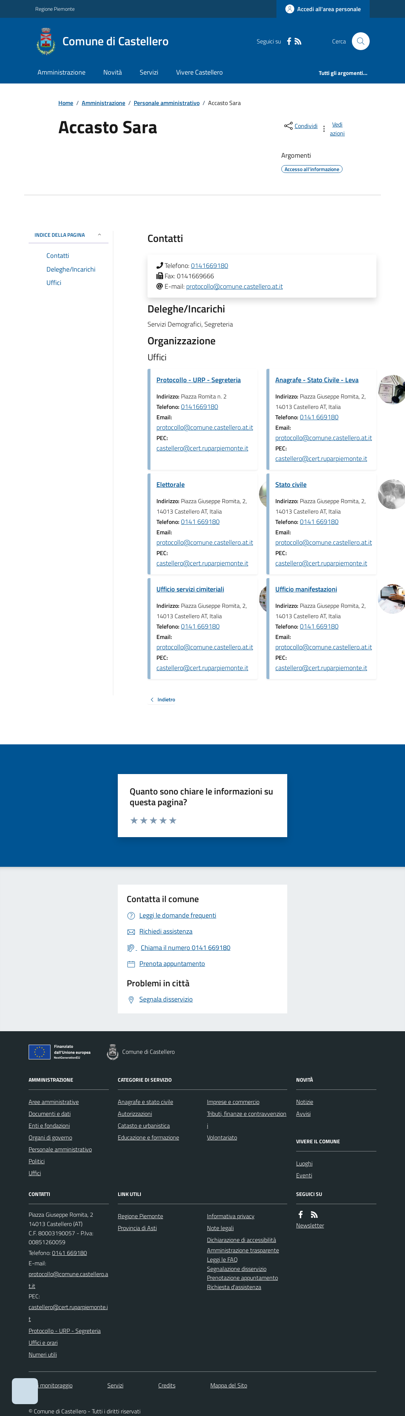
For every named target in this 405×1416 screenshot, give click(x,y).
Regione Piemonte (55, 9)
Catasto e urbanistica (144, 1125)
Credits (166, 1385)
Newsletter (310, 1225)
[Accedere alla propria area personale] (323, 9)
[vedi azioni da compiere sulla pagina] (333, 129)
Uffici (35, 1172)
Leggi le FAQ (222, 1259)
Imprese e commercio (233, 1101)
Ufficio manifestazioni (306, 589)
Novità (112, 72)
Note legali (220, 1227)
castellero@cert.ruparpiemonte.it (202, 448)
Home (65, 102)
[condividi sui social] (300, 126)
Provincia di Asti (137, 1227)
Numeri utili (43, 1354)
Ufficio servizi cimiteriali (190, 589)
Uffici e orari (43, 1342)
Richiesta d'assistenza (234, 1286)
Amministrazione (61, 72)
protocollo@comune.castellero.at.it (234, 286)
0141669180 (209, 265)
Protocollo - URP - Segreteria (198, 380)
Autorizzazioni (135, 1113)
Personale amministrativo (167, 102)
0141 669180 (319, 417)
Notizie (304, 1101)
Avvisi (303, 1113)
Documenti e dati (50, 1113)
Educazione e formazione (148, 1137)
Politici (37, 1161)
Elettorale (170, 484)
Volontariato (222, 1137)
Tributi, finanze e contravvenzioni (246, 1119)
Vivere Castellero (199, 72)
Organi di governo (50, 1137)
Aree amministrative (54, 1101)
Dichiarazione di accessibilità (241, 1239)
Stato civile (291, 484)
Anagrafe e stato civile (145, 1101)
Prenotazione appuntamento (242, 1277)
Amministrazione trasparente (243, 1250)
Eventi (304, 1175)
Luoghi (304, 1163)
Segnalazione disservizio (236, 1268)
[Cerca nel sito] (358, 41)
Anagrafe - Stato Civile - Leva (317, 380)
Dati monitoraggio (50, 1385)
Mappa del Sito (228, 1385)
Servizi (149, 72)
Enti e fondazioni (49, 1125)
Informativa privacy (231, 1216)
